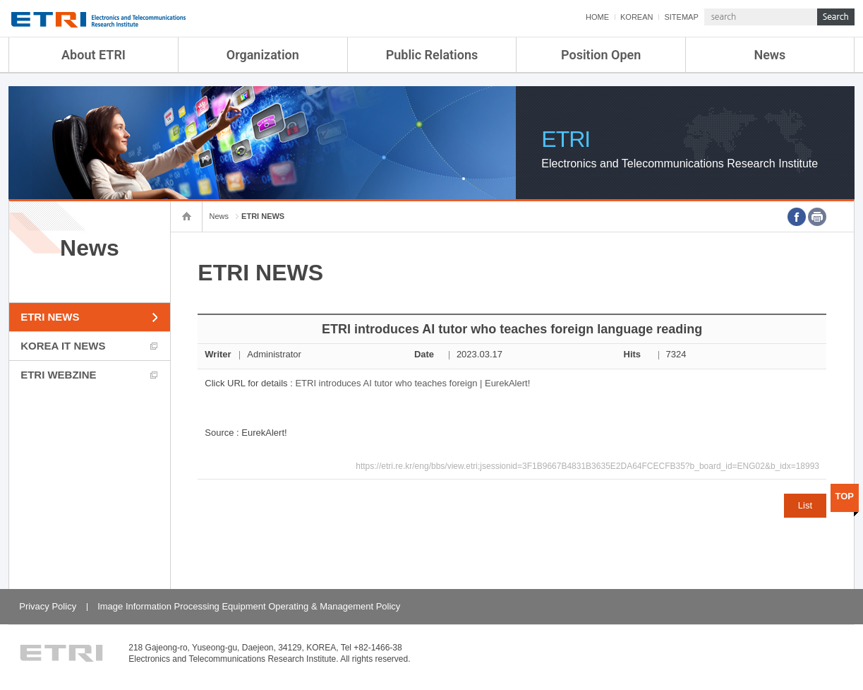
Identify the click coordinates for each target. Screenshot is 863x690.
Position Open (601, 54)
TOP (845, 496)
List (805, 505)
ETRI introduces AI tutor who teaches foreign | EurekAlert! (412, 383)
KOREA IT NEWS (62, 346)
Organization (263, 54)
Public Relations (432, 54)
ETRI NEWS (49, 317)
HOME (597, 17)
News (769, 54)
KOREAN (636, 17)
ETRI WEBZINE (58, 375)
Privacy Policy (47, 606)
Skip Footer (0, 0)
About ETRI (93, 54)
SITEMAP (681, 17)
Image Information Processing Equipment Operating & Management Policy (248, 606)
